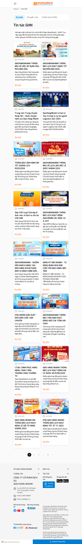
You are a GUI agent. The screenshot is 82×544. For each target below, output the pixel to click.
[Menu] (15, 3)
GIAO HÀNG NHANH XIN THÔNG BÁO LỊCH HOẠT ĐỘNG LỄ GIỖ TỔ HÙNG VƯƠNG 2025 (25, 424)
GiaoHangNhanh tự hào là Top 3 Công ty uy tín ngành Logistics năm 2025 (55, 116)
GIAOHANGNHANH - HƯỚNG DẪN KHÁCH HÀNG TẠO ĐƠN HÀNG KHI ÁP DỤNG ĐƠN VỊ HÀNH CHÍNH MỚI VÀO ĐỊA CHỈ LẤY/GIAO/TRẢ (27, 266)
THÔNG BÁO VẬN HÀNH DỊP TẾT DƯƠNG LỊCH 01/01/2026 (27, 166)
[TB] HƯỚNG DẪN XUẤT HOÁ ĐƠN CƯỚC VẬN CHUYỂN (25, 318)
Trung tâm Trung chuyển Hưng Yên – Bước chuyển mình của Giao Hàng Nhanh (26, 116)
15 (48, 455)
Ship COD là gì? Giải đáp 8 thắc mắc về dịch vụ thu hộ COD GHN (27, 215)
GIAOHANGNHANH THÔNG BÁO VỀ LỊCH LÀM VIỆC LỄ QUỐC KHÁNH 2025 (54, 166)
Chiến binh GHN (49, 17)
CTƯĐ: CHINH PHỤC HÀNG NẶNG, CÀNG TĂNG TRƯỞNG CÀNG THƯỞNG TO (26, 371)
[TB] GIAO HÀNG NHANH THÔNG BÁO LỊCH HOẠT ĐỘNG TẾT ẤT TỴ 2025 (53, 423)
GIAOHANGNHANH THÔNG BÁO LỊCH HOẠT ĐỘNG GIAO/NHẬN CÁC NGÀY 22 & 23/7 (54, 216)
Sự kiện (19, 17)
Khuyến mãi (32, 17)
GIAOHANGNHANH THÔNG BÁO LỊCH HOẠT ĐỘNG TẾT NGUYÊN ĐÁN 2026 (55, 66)
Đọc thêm (18, 85)
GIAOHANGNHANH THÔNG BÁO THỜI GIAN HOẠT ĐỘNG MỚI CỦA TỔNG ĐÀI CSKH (54, 319)
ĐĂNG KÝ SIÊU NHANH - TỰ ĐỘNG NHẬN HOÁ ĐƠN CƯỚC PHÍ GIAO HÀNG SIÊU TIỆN (54, 266)
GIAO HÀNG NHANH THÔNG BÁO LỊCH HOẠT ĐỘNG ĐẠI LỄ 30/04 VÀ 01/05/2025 (55, 370)
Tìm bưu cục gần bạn (48, 484)
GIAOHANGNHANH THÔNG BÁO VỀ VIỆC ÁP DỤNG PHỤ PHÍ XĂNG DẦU (27, 66)
